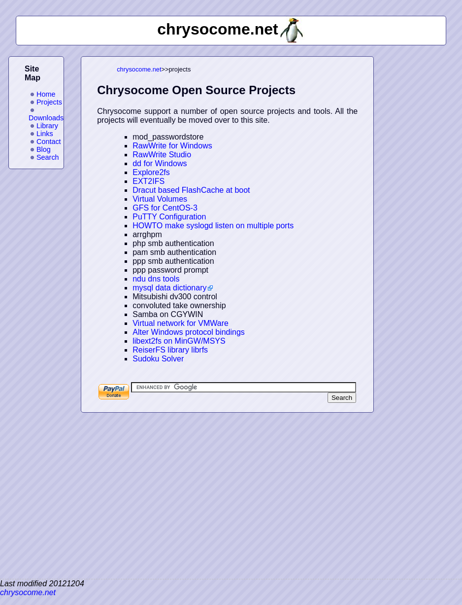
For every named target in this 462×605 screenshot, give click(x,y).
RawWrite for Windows (172, 146)
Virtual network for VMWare (180, 323)
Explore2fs (151, 172)
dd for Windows (159, 163)
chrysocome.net (139, 69)
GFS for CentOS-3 (165, 208)
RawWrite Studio (161, 154)
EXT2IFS (148, 181)
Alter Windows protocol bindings (188, 332)
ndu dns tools (155, 279)
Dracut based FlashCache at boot (191, 190)
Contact (48, 141)
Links (44, 134)
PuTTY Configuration (169, 217)
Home (45, 94)
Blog (43, 149)
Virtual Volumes (159, 199)
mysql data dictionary (169, 288)
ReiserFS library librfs (170, 350)
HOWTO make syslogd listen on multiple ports (213, 225)
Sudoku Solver (158, 359)
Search (47, 157)
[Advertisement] (422, 204)
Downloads (46, 118)
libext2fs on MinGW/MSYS (179, 341)
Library (47, 126)
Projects (49, 102)
